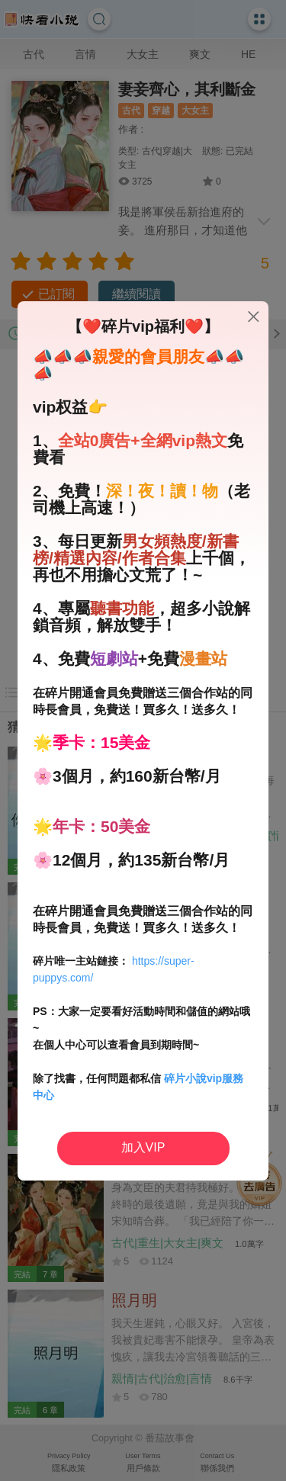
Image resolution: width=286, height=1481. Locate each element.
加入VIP (143, 1147)
